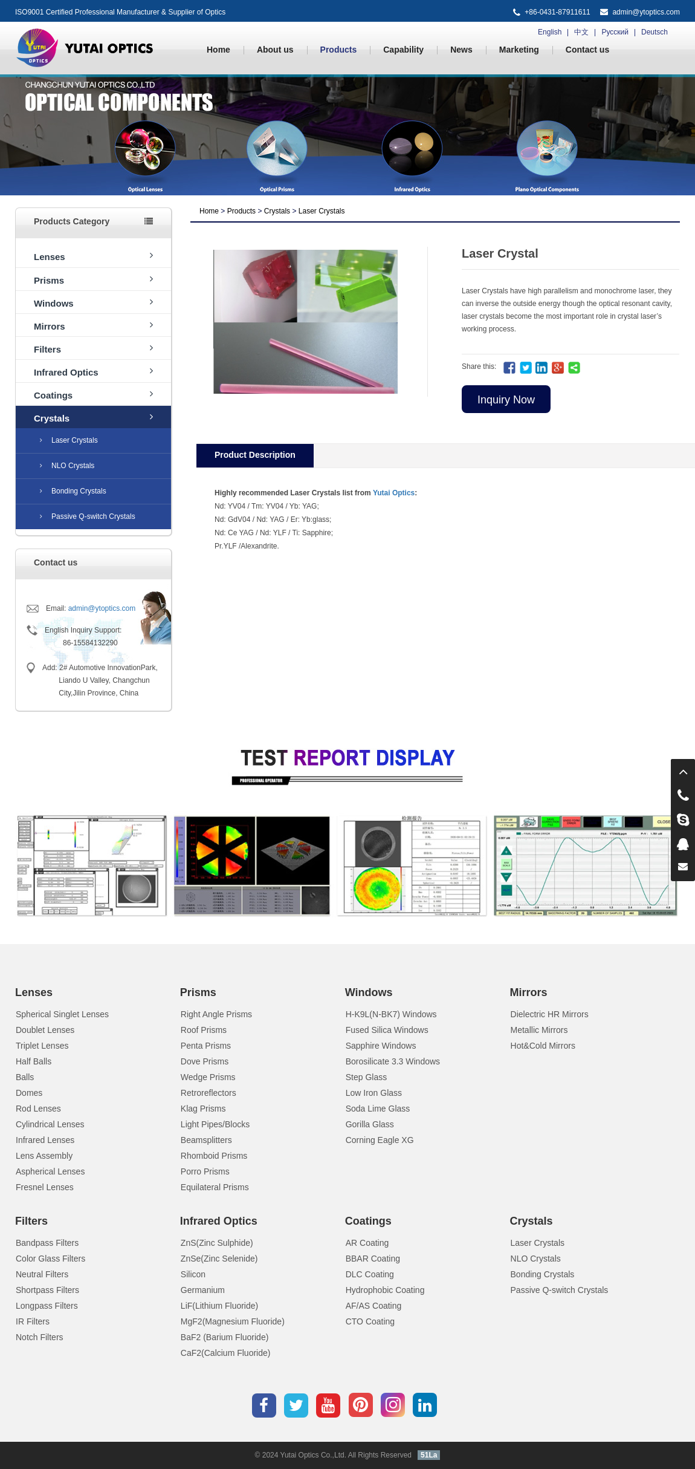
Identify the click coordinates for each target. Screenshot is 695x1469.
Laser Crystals (69, 440)
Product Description (255, 455)
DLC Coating (370, 1274)
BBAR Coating (373, 1258)
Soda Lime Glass (378, 1108)
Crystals (93, 417)
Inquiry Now (506, 400)
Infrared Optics (93, 371)
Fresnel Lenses (45, 1187)
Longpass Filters (47, 1306)
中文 (581, 32)
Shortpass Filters (47, 1290)
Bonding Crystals (73, 491)
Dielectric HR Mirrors (550, 1014)
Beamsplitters (206, 1140)
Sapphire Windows (381, 1045)
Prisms (93, 279)
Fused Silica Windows (387, 1030)
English (549, 32)
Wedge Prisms (208, 1077)
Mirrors (93, 325)
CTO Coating (370, 1321)
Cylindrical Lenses (50, 1124)
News (461, 49)
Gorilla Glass (370, 1124)
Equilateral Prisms (215, 1187)
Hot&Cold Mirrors (543, 1045)
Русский (615, 32)
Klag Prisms (203, 1108)
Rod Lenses (38, 1108)
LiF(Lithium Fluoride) (219, 1306)
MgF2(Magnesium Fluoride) (233, 1321)
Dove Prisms (204, 1061)
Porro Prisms (205, 1171)
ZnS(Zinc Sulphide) (217, 1243)
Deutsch (654, 32)
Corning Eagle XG (380, 1140)
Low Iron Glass (374, 1093)
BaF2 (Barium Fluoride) (225, 1337)
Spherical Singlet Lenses (62, 1014)
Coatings (93, 394)
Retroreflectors (208, 1093)
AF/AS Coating (374, 1306)
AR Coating (367, 1243)
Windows (93, 302)
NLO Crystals (67, 465)
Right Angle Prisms (216, 1014)
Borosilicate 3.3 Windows (393, 1061)
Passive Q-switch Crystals (87, 516)
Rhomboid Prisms (214, 1156)
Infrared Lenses (45, 1140)
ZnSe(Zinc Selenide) (219, 1258)
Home (218, 49)
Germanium (203, 1290)
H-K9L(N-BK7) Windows (391, 1014)
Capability (403, 49)
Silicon (193, 1274)
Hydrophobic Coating (385, 1290)
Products (338, 49)
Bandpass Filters (47, 1243)
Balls (25, 1077)
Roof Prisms (204, 1030)
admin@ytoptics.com (646, 12)
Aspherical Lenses (50, 1171)
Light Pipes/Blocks (215, 1124)
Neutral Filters (42, 1274)
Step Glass (366, 1077)
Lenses (93, 256)
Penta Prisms (206, 1045)
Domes (29, 1093)
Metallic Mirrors (539, 1030)
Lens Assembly (44, 1156)
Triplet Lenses (42, 1045)
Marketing (519, 49)
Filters (93, 348)
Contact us (587, 49)
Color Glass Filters (50, 1258)
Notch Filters (39, 1337)
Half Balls (33, 1061)
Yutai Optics (394, 493)
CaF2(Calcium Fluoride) (226, 1353)
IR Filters (33, 1321)
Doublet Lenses (45, 1030)
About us (275, 49)
